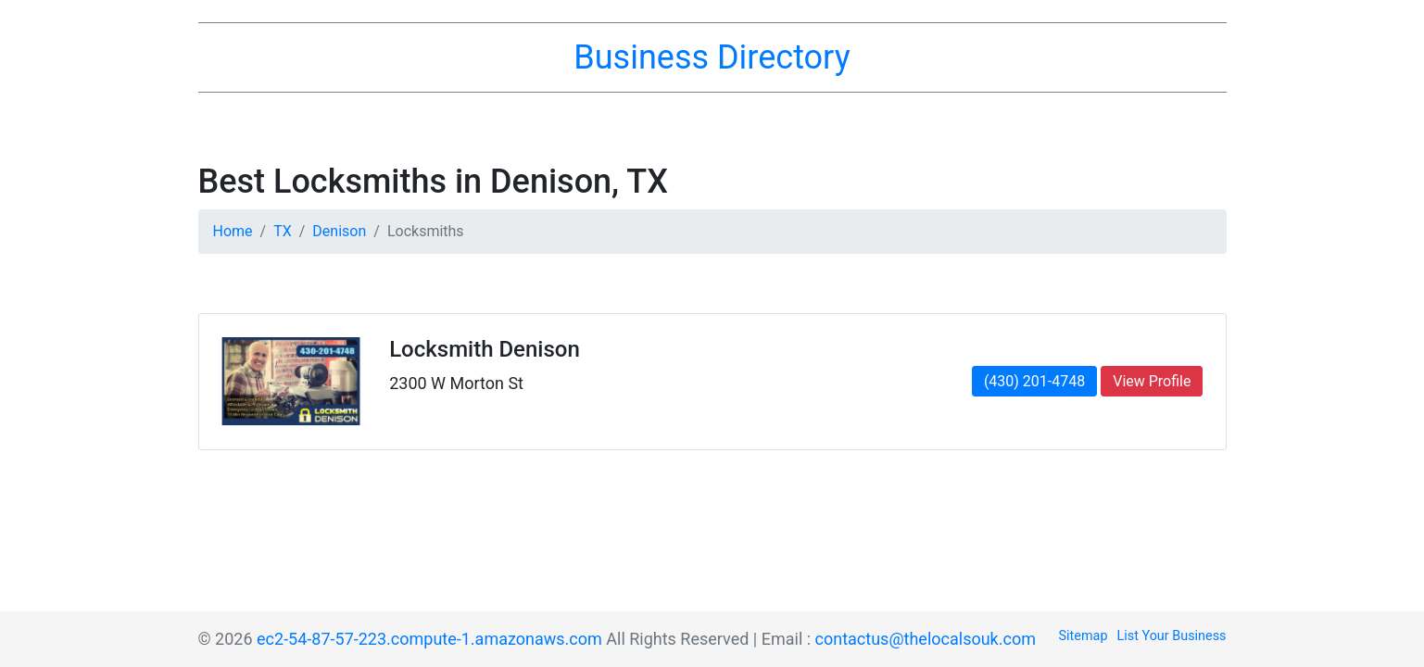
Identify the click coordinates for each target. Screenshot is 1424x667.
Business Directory (711, 57)
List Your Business (1172, 636)
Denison (339, 231)
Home (233, 231)
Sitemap (1083, 636)
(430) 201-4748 (1034, 381)
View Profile (1152, 381)
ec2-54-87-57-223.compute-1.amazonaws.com (429, 638)
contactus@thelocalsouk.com (925, 638)
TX (282, 231)
